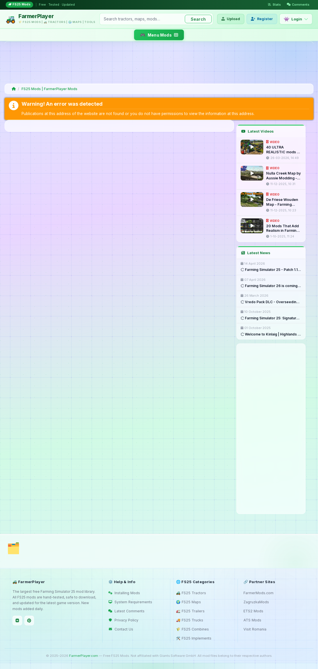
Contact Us (120, 629)
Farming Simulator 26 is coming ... (271, 286)
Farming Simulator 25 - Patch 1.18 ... (271, 269)
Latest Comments (126, 611)
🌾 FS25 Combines (192, 629)
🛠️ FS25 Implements (193, 638)
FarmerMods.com (258, 593)
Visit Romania (254, 629)
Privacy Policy (123, 620)
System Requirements (130, 602)
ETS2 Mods (253, 611)
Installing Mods (124, 593)
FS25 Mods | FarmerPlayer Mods (49, 89)
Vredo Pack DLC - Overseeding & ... (271, 302)
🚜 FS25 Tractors (191, 593)
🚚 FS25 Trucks (189, 620)
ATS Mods (252, 620)
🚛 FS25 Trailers (190, 611)
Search (198, 19)
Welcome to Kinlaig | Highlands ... (271, 334)
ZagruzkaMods (256, 602)
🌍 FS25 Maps (188, 602)
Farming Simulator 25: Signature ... (271, 318)
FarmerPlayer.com (83, 656)
